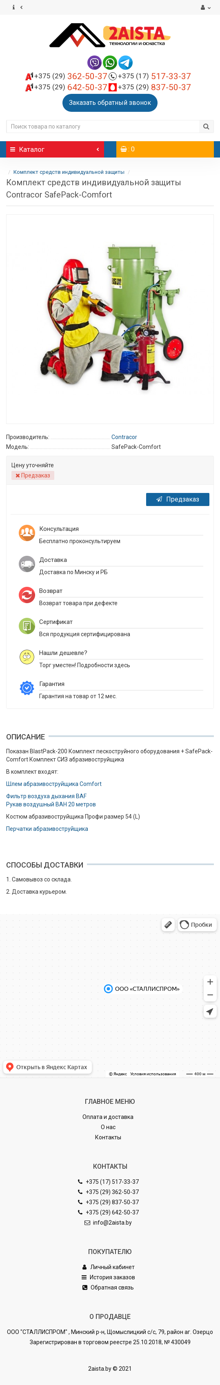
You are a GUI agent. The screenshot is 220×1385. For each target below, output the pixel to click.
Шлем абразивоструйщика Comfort (54, 784)
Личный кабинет (108, 1267)
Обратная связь (108, 1287)
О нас (108, 1127)
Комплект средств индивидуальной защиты (69, 172)
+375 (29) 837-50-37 (108, 1202)
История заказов (108, 1277)
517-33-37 (154, 76)
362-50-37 (70, 76)
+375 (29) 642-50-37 (108, 1212)
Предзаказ (177, 499)
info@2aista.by (108, 1222)
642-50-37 (70, 87)
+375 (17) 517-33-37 (108, 1182)
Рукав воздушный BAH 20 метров (51, 804)
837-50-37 (154, 87)
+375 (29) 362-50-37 (108, 1192)
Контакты (108, 1137)
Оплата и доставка (107, 1117)
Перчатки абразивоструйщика (47, 829)
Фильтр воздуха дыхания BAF (46, 796)
